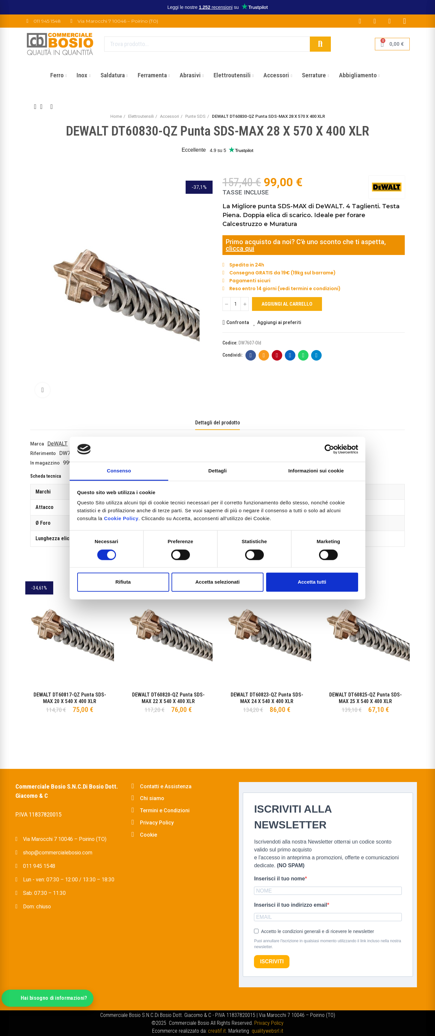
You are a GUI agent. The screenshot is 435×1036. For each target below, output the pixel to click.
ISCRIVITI (272, 961)
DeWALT (57, 444)
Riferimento (43, 453)
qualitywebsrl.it (267, 1031)
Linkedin (290, 355)
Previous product (35, 106)
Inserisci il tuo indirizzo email (290, 905)
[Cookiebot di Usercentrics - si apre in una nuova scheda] (329, 449)
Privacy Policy (269, 1023)
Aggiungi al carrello (287, 304)
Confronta (237, 322)
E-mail (264, 355)
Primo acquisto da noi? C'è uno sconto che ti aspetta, (306, 242)
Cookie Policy (121, 518)
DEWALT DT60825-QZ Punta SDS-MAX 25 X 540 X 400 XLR (365, 698)
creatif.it (217, 1031)
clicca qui (240, 248)
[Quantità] (235, 304)
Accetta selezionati (217, 582)
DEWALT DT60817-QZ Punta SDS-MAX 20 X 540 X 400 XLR (70, 698)
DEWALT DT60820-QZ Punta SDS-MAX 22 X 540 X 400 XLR (168, 698)
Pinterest (277, 355)
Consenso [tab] (119, 471)
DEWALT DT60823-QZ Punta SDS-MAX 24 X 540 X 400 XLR (267, 698)
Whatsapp (303, 355)
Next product (52, 106)
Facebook (251, 355)
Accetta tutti (312, 582)
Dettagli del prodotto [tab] (217, 422)
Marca (37, 443)
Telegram (316, 355)
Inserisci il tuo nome (279, 878)
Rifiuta (123, 582)
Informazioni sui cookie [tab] (316, 471)
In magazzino (45, 463)
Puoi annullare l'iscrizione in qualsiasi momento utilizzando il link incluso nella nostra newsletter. (327, 944)
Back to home (43, 106)
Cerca (320, 44)
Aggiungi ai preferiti (279, 322)
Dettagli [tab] (217, 471)
